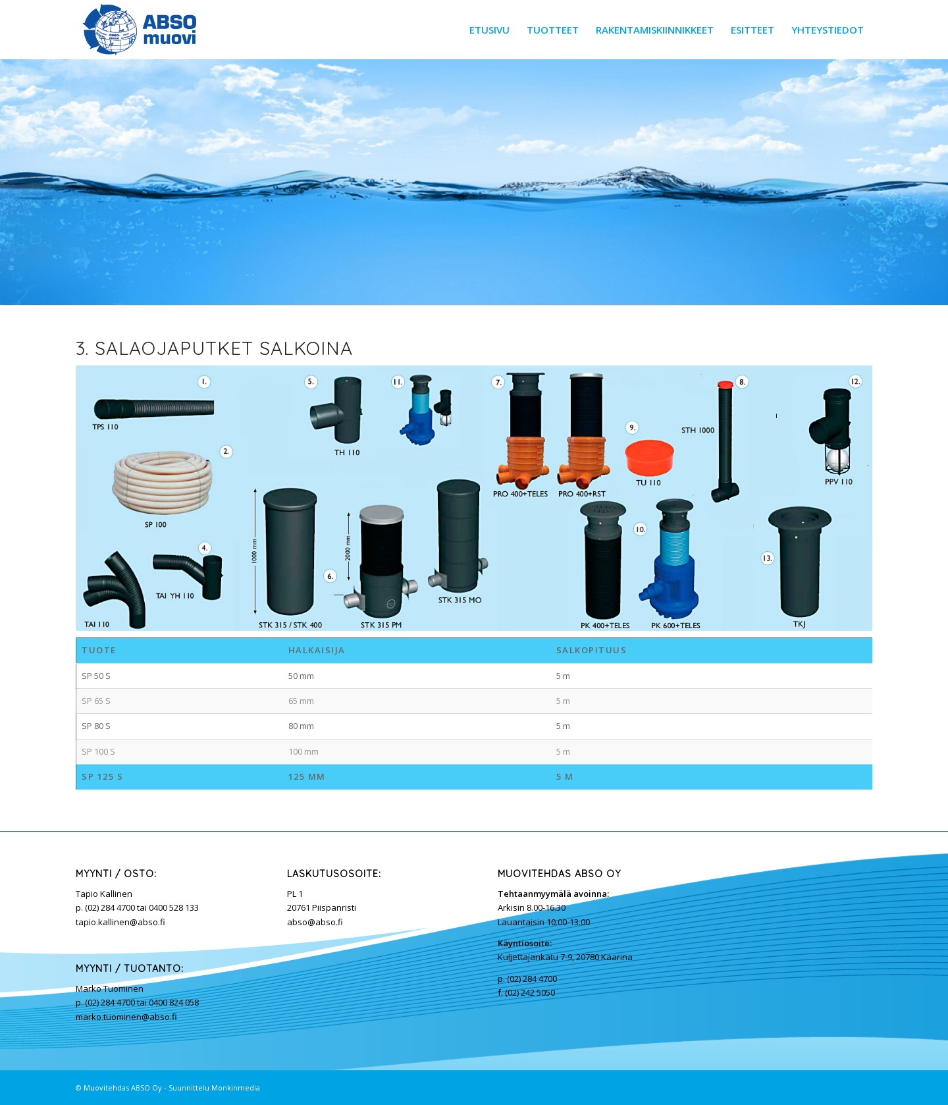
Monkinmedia (235, 1087)
